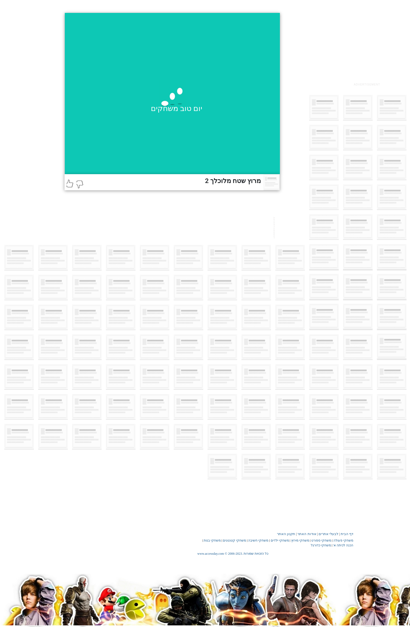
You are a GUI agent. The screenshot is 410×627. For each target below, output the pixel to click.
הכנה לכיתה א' (343, 545)
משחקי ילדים (280, 540)
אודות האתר (306, 534)
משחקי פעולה (343, 540)
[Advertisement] (367, 46)
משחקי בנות (212, 540)
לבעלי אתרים (328, 534)
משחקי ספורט (321, 540)
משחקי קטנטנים (234, 540)
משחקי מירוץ (300, 540)
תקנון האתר (286, 534)
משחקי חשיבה (258, 540)
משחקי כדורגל (321, 545)
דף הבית (347, 534)
